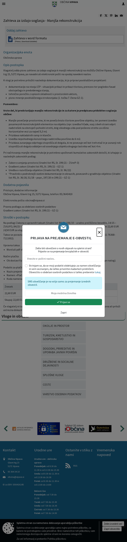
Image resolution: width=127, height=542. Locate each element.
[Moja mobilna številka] (63, 293)
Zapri (63, 312)
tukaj (97, 272)
